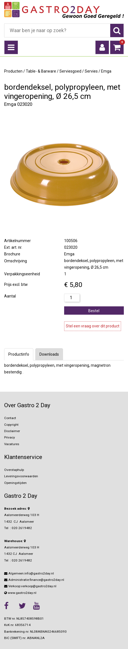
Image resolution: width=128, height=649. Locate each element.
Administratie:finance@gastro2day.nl (34, 580)
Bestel (93, 311)
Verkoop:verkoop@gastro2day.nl (30, 586)
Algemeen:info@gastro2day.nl (29, 573)
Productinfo (18, 354)
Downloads (49, 354)
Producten (13, 71)
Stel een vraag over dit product (92, 326)
